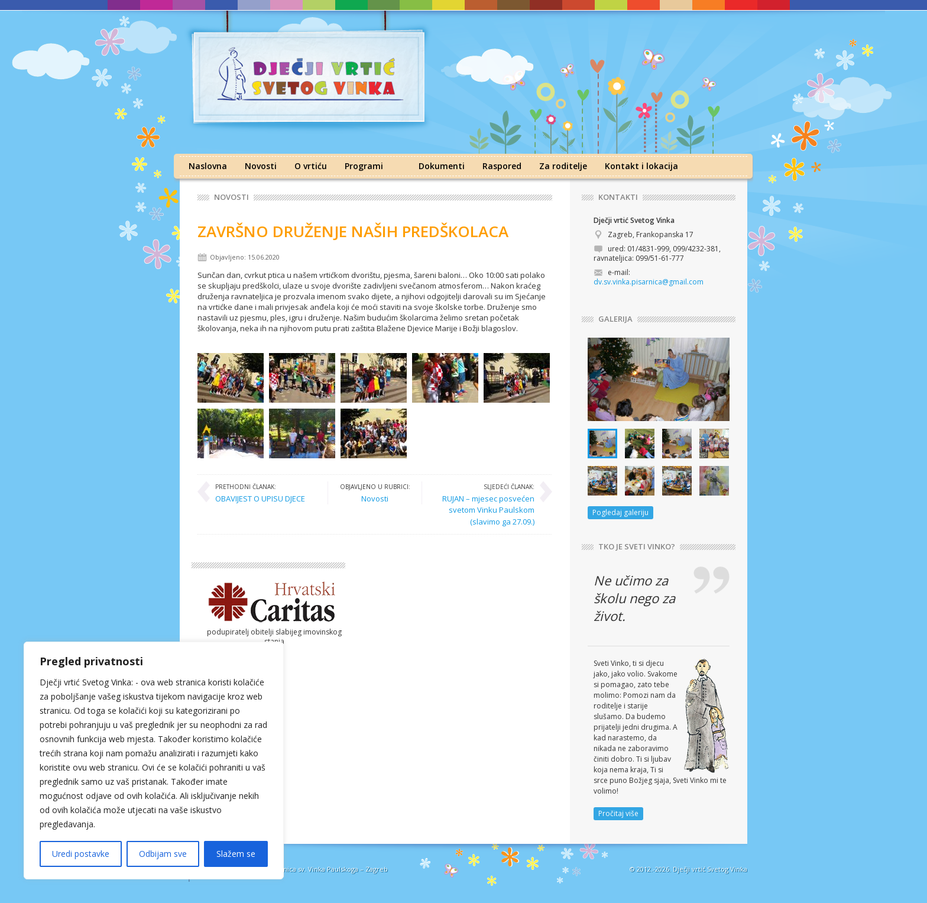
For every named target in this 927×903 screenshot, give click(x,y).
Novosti (261, 165)
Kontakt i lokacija (641, 165)
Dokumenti (442, 165)
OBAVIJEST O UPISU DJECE (260, 492)
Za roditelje (563, 165)
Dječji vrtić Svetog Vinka (710, 869)
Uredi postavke (80, 853)
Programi (364, 165)
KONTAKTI (618, 197)
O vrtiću (310, 165)
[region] (154, 760)
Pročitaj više (618, 813)
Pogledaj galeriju (620, 512)
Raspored (501, 165)
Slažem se (235, 853)
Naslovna (208, 165)
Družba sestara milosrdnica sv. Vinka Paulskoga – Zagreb (299, 869)
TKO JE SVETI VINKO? (636, 547)
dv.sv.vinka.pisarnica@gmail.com (649, 282)
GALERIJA (615, 319)
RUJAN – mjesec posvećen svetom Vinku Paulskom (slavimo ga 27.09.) (484, 504)
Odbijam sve (163, 853)
